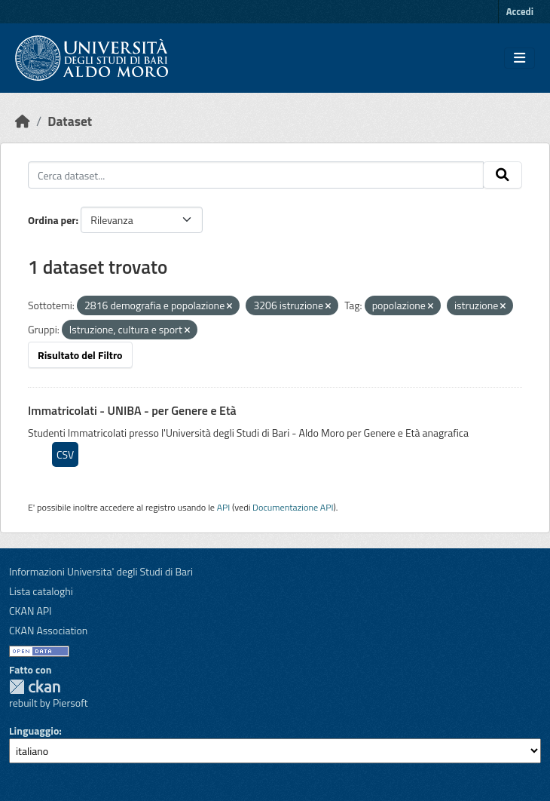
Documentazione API (292, 507)
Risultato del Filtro (80, 355)
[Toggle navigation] (519, 58)
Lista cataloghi (41, 591)
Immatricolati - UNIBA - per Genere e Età (132, 410)
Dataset (69, 121)
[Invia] (502, 175)
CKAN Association (48, 630)
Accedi (519, 11)
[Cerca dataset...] (256, 175)
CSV (65, 454)
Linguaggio (34, 730)
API (224, 507)
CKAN (34, 687)
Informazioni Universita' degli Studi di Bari (101, 571)
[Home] (22, 121)
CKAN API (30, 610)
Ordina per (52, 220)
